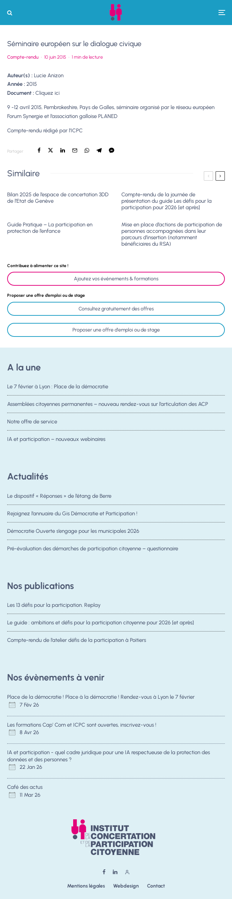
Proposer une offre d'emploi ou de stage (116, 330)
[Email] (74, 150)
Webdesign (126, 886)
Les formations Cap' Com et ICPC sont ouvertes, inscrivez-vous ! (81, 725)
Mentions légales (86, 886)
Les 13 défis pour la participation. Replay (54, 605)
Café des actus (24, 787)
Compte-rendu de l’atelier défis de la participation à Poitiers (76, 641)
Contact (156, 886)
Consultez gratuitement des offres (116, 309)
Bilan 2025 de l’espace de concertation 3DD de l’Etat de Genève (58, 197)
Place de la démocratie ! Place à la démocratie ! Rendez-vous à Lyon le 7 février (101, 697)
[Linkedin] (115, 872)
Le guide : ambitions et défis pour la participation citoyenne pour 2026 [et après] (100, 622)
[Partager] (39, 150)
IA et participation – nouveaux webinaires (56, 441)
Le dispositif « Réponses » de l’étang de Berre (59, 496)
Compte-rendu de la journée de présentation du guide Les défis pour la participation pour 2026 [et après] (166, 201)
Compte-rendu (23, 57)
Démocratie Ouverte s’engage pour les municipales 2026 (73, 531)
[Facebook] (104, 872)
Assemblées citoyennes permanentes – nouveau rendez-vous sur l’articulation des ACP (107, 404)
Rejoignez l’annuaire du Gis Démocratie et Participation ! (72, 513)
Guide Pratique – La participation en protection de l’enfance (49, 227)
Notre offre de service (32, 422)
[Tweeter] (50, 150)
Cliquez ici (47, 93)
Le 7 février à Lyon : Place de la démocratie (57, 386)
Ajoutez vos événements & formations (116, 279)
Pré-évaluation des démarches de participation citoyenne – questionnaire (92, 550)
